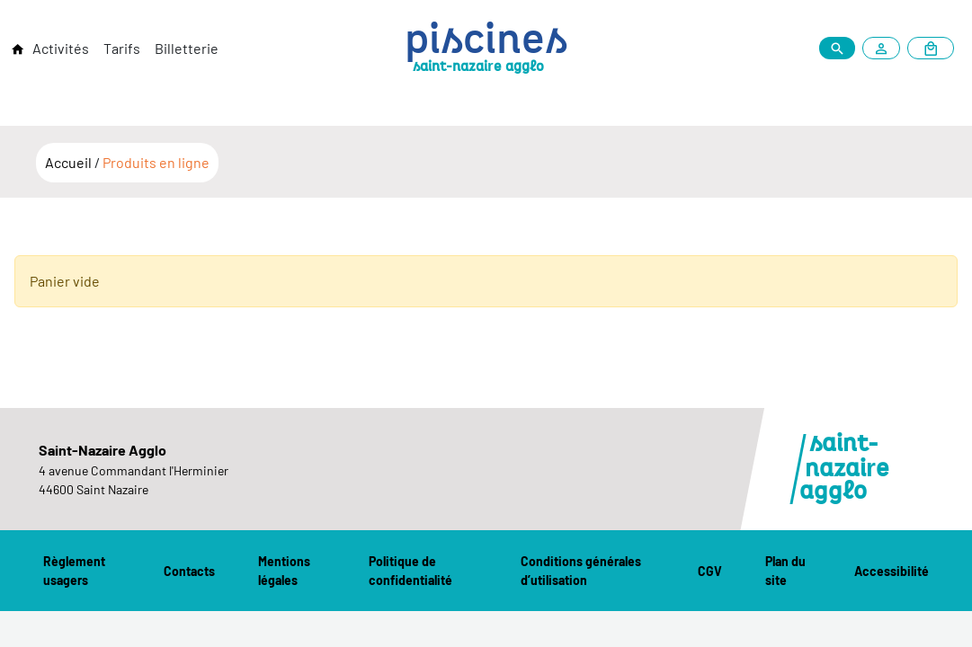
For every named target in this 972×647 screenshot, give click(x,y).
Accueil (69, 162)
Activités (60, 48)
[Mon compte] (884, 48)
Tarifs (121, 48)
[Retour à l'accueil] (18, 49)
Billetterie (186, 48)
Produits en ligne (156, 162)
